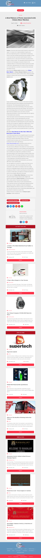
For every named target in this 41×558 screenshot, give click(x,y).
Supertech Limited (12, 351)
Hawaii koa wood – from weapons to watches (19, 490)
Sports (25, 549)
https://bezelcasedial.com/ (13, 143)
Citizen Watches (25, 200)
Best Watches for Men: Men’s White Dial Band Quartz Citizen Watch (19, 132)
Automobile (25, 550)
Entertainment (31, 550)
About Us (10, 556)
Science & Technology (18, 549)
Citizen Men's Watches (12, 200)
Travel (13, 550)
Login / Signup (27, 2)
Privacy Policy (15, 556)
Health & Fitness (31, 549)
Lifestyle (20, 15)
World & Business (10, 549)
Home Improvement (20, 552)
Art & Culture (18, 550)
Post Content (20, 10)
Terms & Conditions (23, 556)
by (26, 23)
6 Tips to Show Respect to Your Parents (17, 280)
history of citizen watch (13, 203)
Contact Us (31, 556)
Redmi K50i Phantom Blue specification (17, 384)
